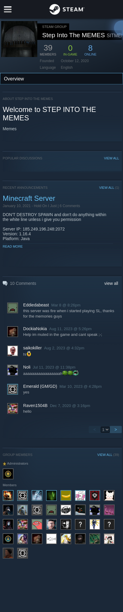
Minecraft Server (29, 198)
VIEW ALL (111, 158)
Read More (13, 246)
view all (111, 283)
